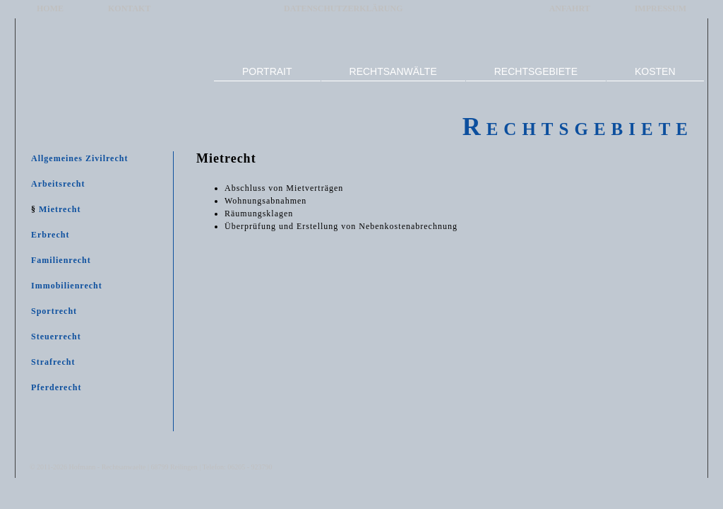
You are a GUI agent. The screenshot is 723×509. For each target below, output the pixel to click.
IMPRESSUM (660, 8)
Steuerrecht (56, 336)
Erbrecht (50, 235)
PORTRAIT (267, 71)
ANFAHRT (569, 8)
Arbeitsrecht (58, 184)
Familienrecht (61, 260)
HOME (50, 8)
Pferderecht (56, 387)
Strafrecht (53, 362)
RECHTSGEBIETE (536, 71)
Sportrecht (54, 311)
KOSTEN (655, 71)
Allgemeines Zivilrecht (79, 158)
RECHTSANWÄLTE (393, 71)
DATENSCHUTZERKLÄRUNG (343, 8)
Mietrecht (59, 209)
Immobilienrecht (66, 286)
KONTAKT (129, 8)
